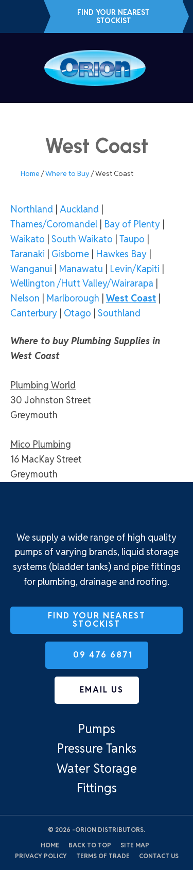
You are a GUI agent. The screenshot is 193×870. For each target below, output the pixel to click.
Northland (31, 209)
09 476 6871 (15, 16)
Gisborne (70, 254)
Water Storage (97, 768)
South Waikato (82, 239)
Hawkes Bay (121, 254)
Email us (32, 16)
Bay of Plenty (132, 224)
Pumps (96, 729)
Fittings (97, 788)
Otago (77, 313)
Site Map (134, 845)
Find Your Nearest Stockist (113, 16)
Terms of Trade (103, 856)
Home (30, 173)
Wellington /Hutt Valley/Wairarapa (81, 283)
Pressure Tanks (96, 748)
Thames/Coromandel (53, 224)
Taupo (132, 239)
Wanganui (31, 269)
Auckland (79, 209)
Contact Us (159, 856)
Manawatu (81, 269)
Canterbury (33, 313)
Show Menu (16, 67)
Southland (119, 313)
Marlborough (72, 298)
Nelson (25, 298)
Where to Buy (67, 173)
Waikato (27, 239)
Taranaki (27, 254)
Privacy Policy (41, 856)
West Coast (131, 298)
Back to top (89, 845)
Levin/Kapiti (135, 269)
